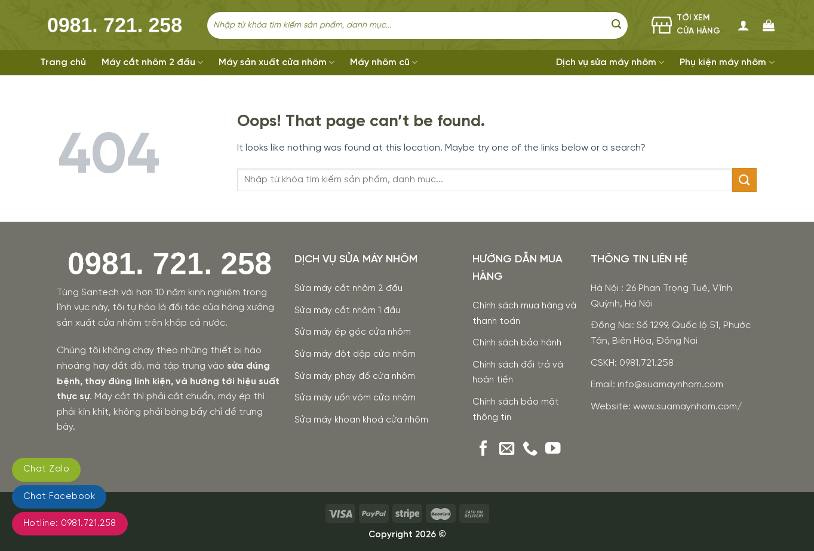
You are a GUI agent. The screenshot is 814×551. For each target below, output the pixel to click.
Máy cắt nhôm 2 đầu (152, 62)
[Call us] (530, 449)
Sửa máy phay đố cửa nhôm (354, 376)
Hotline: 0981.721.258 (69, 523)
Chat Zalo (46, 469)
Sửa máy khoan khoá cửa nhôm (361, 420)
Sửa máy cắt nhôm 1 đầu (347, 311)
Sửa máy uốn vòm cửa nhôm (355, 398)
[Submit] (616, 25)
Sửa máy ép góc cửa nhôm (352, 332)
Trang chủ (63, 62)
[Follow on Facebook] (484, 449)
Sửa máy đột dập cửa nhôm (355, 354)
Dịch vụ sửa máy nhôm (610, 62)
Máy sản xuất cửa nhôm (276, 62)
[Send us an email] (507, 449)
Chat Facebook (59, 496)
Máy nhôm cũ (383, 62)
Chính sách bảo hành (516, 343)
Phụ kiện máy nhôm (727, 62)
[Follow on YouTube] (553, 449)
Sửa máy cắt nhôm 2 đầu (348, 288)
